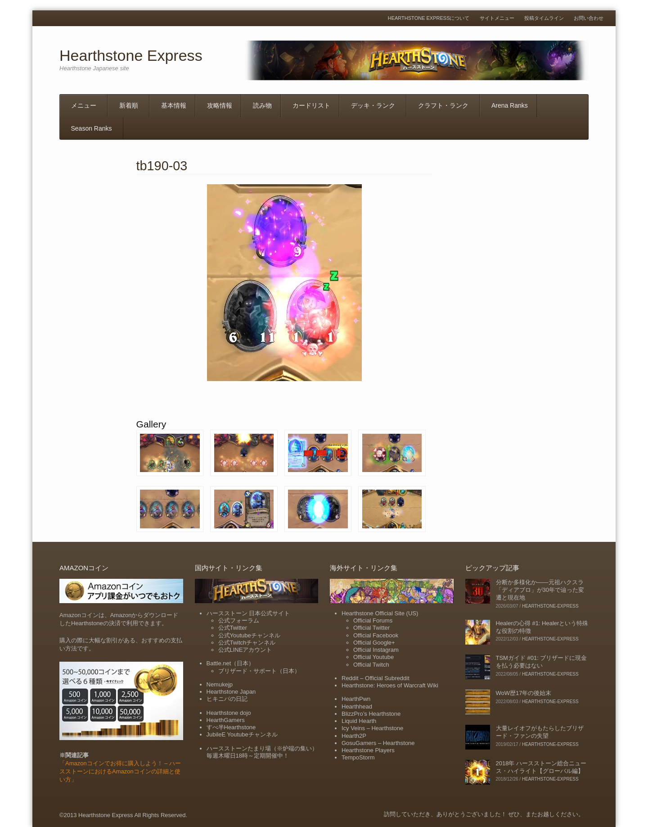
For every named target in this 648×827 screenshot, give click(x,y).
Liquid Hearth (359, 721)
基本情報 (173, 105)
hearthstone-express (550, 606)
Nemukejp (220, 684)
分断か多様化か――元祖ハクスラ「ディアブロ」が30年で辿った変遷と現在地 (540, 590)
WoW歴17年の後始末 (524, 693)
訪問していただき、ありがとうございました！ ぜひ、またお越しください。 (484, 814)
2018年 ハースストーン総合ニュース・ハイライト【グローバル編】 (541, 767)
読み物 (262, 105)
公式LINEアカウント (245, 649)
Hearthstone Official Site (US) (380, 613)
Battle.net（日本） (231, 663)
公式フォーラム (238, 620)
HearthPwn (356, 698)
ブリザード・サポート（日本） (259, 671)
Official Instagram (376, 649)
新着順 (128, 105)
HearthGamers (226, 720)
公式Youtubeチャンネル (249, 635)
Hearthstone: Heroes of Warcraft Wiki (390, 685)
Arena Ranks (509, 105)
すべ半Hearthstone (231, 727)
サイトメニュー (497, 18)
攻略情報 (219, 105)
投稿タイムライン (544, 18)
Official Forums (372, 620)
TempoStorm (358, 757)
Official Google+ (374, 642)
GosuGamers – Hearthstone (378, 743)
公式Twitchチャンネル (247, 642)
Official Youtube (373, 657)
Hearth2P (354, 735)
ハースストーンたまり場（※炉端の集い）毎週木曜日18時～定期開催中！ (262, 752)
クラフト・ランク (443, 105)
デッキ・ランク (373, 105)
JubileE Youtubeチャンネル (242, 734)
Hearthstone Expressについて (429, 18)
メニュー (83, 105)
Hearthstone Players (368, 750)
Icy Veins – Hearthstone (372, 728)
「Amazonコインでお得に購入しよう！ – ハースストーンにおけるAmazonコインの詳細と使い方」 (120, 771)
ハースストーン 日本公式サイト (248, 613)
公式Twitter (232, 627)
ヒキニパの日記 (227, 698)
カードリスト (311, 105)
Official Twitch (371, 664)
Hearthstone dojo (229, 712)
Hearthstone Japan (231, 691)
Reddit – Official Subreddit (376, 678)
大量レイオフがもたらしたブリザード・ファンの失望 (540, 732)
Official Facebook (375, 635)
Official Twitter (371, 627)
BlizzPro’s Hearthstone (371, 713)
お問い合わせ (588, 18)
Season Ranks (91, 128)
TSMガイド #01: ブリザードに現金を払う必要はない (541, 661)
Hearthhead (357, 706)
